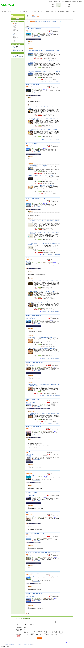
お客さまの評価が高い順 (51, 21)
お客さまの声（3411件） (31, 576)
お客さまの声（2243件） (31, 146)
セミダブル (32, 634)
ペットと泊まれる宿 (17, 50)
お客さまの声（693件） (30, 365)
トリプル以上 (47, 634)
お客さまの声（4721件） (31, 536)
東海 (14, 34)
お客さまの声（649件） (30, 430)
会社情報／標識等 (4, 644)
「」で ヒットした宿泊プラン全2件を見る (50, 358)
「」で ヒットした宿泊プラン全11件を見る (50, 139)
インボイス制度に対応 (17, 56)
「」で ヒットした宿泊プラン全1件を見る (50, 395)
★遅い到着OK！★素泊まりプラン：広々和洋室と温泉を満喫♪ (40, 175)
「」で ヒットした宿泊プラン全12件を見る (50, 81)
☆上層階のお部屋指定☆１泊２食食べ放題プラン (38, 165)
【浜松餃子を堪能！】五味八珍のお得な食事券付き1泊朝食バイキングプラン (43, 337)
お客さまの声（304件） (30, 475)
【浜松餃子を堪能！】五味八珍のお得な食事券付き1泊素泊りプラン (42, 348)
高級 (14, 47)
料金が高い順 (43, 21)
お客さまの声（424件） (30, 402)
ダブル (37, 634)
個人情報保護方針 (12, 644)
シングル (26, 634)
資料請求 (33, 644)
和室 (52, 634)
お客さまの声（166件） (30, 88)
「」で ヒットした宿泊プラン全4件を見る (50, 254)
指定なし (33, 16)
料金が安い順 (37, 21)
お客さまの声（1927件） (31, 555)
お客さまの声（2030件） (31, 261)
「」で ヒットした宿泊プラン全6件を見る (50, 195)
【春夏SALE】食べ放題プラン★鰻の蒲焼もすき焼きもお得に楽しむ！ (42, 185)
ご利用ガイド (55, 1)
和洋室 (56, 634)
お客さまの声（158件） (30, 516)
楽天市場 (74, 1)
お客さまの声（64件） (30, 454)
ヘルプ (50, 1)
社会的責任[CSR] (19, 644)
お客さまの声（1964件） (31, 318)
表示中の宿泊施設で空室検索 (66, 18)
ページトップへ (70, 642)
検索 (39, 638)
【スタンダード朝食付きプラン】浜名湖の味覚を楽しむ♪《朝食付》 (42, 291)
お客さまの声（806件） (30, 596)
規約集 (29, 644)
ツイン (41, 634)
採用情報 (25, 644)
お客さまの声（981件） (30, 31)
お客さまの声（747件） (30, 201)
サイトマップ (61, 1)
